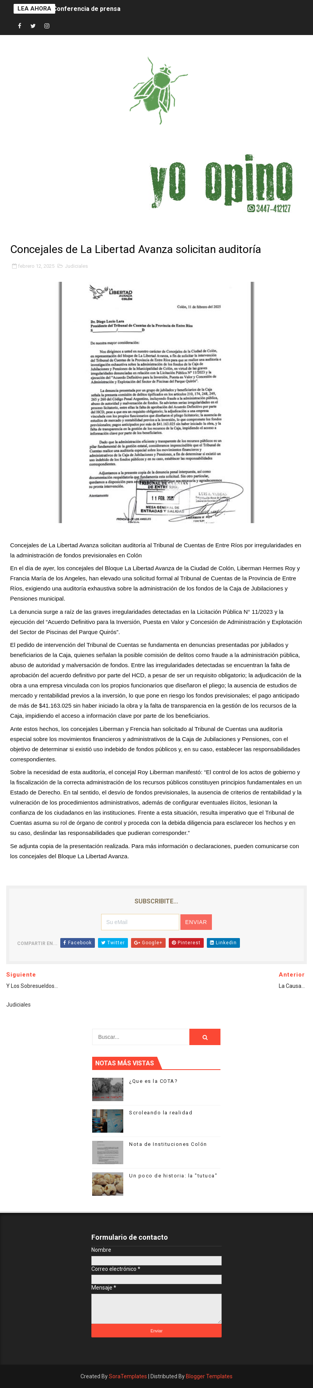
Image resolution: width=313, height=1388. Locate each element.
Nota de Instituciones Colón (168, 1144)
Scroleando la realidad (160, 1113)
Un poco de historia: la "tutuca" (173, 1176)
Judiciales (76, 266)
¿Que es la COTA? (153, 1081)
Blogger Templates (209, 1376)
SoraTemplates (128, 1376)
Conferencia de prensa (86, 8)
